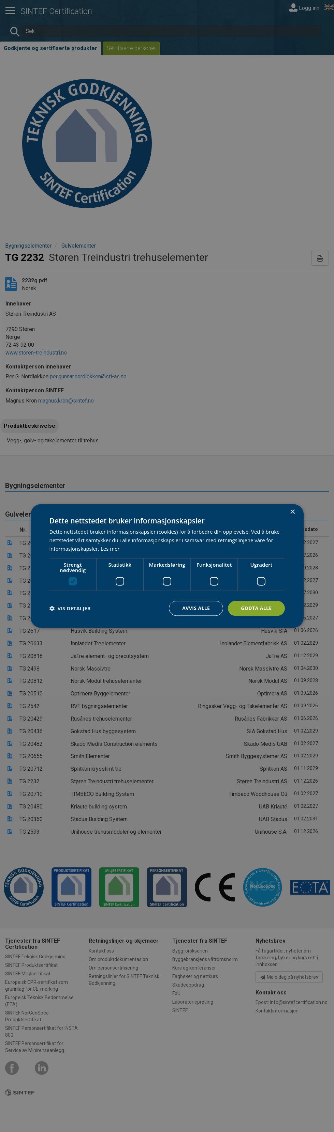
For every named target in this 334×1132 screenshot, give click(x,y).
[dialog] (167, 566)
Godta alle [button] (256, 608)
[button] (70, 608)
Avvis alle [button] (196, 608)
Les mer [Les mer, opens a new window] (110, 548)
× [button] (292, 512)
